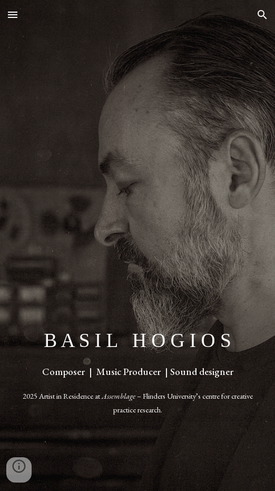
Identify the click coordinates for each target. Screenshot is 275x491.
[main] (137, 372)
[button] (12, 14)
